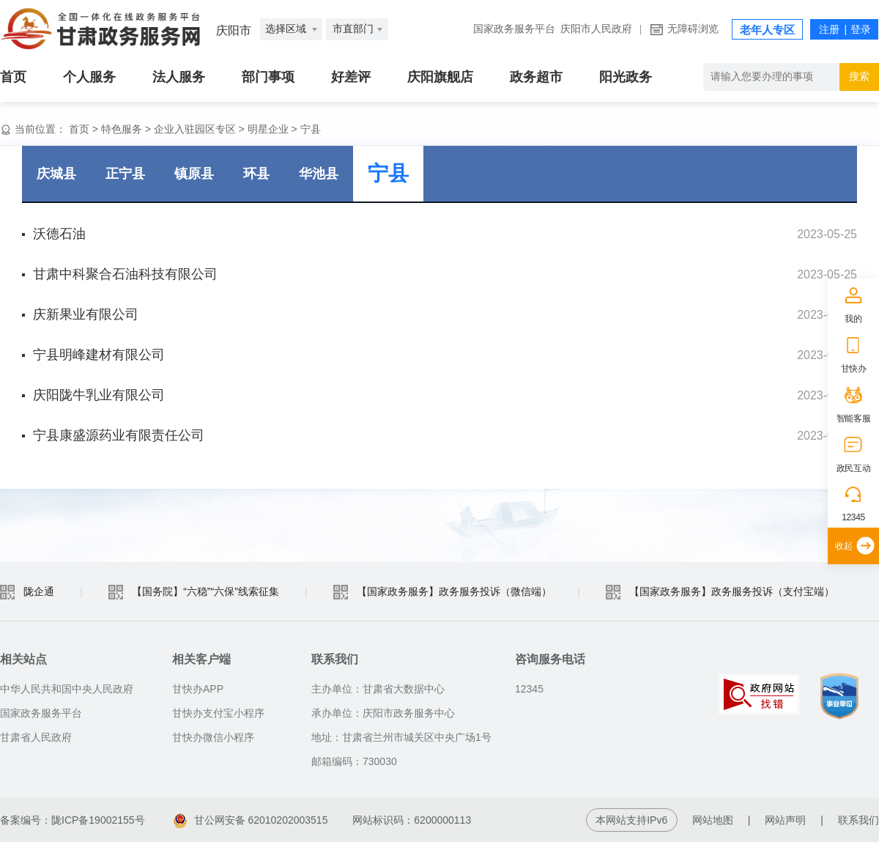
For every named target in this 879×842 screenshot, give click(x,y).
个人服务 (89, 77)
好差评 (351, 77)
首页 (13, 77)
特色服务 (121, 129)
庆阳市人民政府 (596, 28)
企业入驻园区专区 (195, 129)
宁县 (310, 129)
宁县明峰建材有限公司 (99, 354)
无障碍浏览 (693, 28)
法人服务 (178, 77)
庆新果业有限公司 (85, 314)
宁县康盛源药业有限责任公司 (118, 435)
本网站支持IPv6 (631, 820)
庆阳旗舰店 (440, 77)
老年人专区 (767, 30)
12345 (853, 517)
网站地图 (712, 820)
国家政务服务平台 (514, 28)
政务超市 (536, 77)
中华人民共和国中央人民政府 (66, 689)
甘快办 (854, 368)
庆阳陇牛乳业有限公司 (99, 395)
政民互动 (854, 468)
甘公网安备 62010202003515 (251, 820)
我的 (853, 319)
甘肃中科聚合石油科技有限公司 (125, 274)
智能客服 (854, 418)
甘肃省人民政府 (36, 737)
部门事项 (268, 77)
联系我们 (858, 820)
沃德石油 (59, 233)
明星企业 (268, 129)
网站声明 (785, 820)
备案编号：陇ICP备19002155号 (72, 820)
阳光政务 (625, 77)
